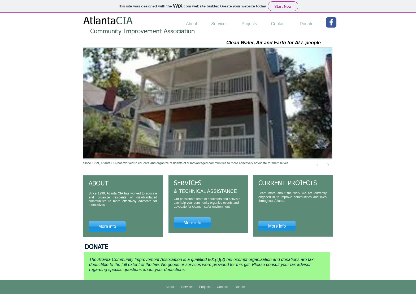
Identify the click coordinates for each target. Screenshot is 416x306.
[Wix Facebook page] (331, 22)
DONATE (96, 247)
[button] (207, 112)
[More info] (192, 222)
